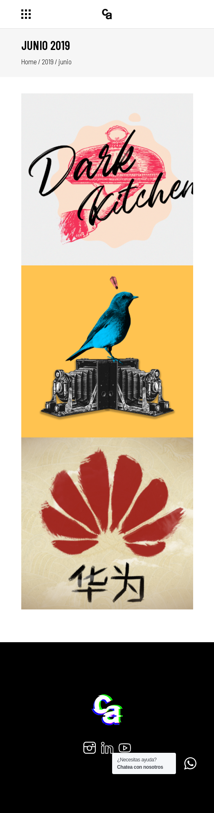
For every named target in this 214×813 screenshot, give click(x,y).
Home (29, 61)
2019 (48, 61)
